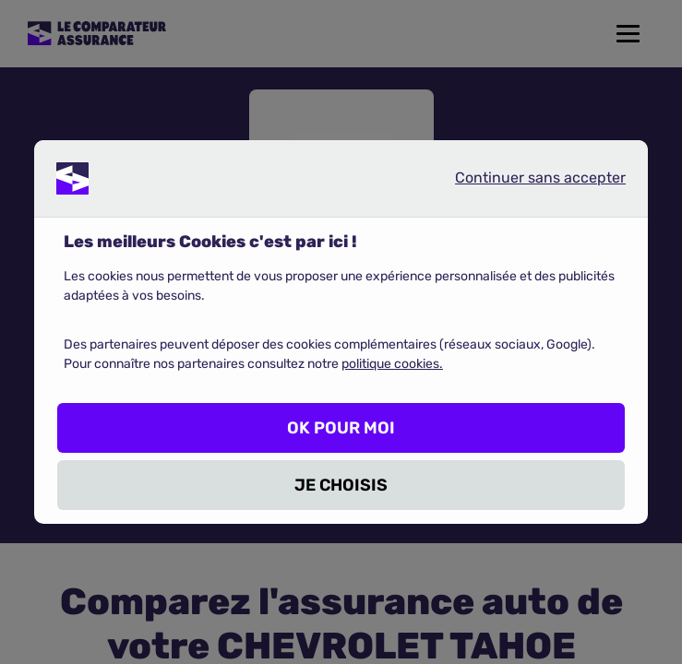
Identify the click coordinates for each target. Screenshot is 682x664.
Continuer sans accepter (525, 182)
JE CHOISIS (341, 485)
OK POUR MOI (341, 428)
